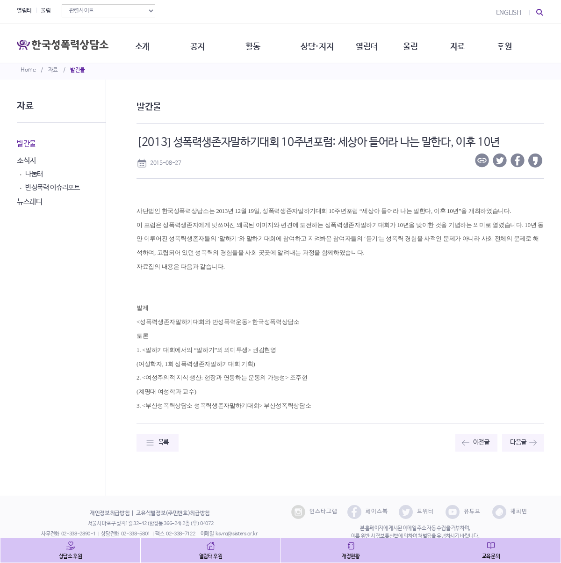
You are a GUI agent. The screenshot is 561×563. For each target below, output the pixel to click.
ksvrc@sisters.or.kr (236, 534)
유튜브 (463, 512)
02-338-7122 (180, 534)
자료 (53, 70)
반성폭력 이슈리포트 (52, 187)
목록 (163, 442)
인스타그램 (314, 512)
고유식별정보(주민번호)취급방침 (173, 513)
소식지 (26, 160)
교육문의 (491, 556)
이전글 (481, 442)
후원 (521, 42)
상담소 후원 (70, 556)
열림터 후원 (211, 556)
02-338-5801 (135, 534)
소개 (147, 42)
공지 (204, 42)
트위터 (416, 512)
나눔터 (34, 174)
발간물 (77, 70)
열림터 (24, 10)
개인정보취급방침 (109, 513)
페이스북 (367, 512)
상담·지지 (327, 42)
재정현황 (351, 556)
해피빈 (509, 512)
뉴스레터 (30, 201)
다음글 (518, 442)
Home (28, 70)
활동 (261, 42)
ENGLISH (508, 12)
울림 (45, 10)
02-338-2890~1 (78, 534)
